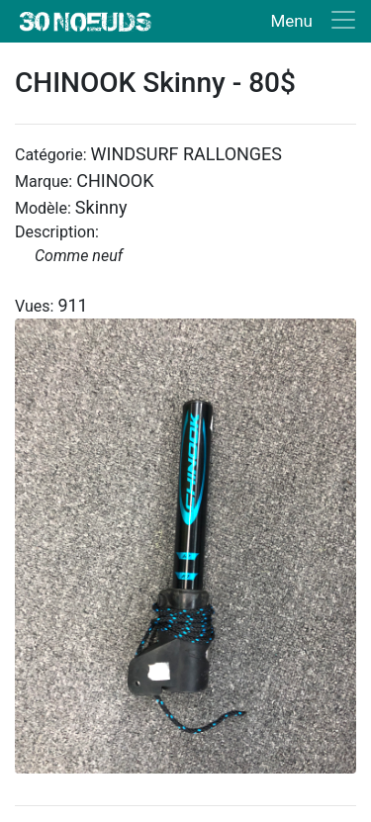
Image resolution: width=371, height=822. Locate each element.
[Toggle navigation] (309, 21)
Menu (291, 21)
